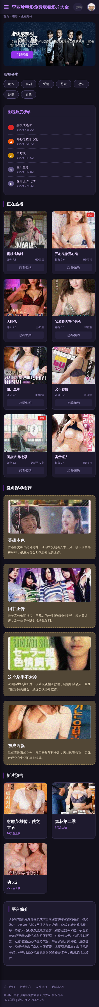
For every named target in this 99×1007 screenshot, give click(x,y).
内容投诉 (58, 987)
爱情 (46, 84)
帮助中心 (25, 987)
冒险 (29, 94)
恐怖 (81, 84)
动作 (11, 84)
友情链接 (41, 987)
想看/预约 (25, 267)
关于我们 (9, 987)
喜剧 (29, 84)
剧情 (11, 94)
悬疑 (64, 84)
